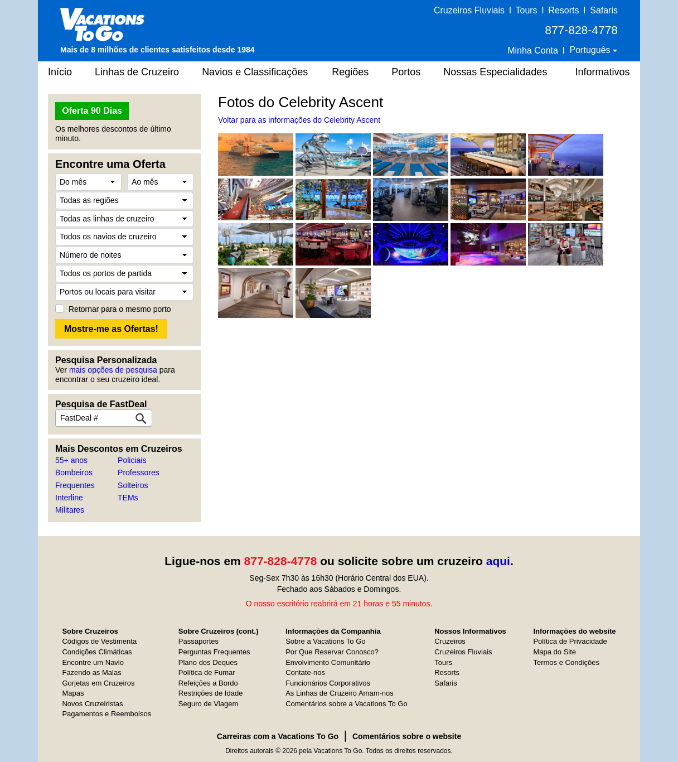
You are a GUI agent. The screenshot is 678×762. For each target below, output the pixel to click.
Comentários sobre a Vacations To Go (346, 704)
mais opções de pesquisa (113, 369)
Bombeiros (74, 472)
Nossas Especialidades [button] (495, 72)
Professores (138, 472)
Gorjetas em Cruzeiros (98, 683)
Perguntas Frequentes (214, 652)
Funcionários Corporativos (327, 683)
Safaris (604, 10)
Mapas (73, 693)
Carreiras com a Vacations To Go (277, 736)
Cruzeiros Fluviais (469, 10)
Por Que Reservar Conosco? (332, 652)
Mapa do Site (554, 652)
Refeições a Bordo (208, 683)
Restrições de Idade (210, 693)
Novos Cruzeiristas (92, 704)
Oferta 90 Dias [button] (92, 110)
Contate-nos (305, 672)
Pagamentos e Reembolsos (106, 714)
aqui (498, 560)
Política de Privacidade (570, 641)
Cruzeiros (450, 641)
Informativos (602, 72)
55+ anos (71, 460)
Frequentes (75, 485)
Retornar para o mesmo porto (120, 309)
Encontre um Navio (93, 662)
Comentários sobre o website (406, 736)
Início (60, 72)
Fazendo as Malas (91, 672)
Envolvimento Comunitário (327, 662)
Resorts (563, 10)
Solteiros (133, 485)
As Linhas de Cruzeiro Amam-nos (339, 693)
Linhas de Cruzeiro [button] (137, 72)
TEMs (128, 497)
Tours (526, 10)
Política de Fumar (206, 672)
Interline (69, 497)
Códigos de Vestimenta (99, 641)
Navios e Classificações (255, 72)
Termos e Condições (566, 662)
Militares (69, 509)
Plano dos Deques (208, 662)
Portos (405, 72)
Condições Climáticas (97, 652)
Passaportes (198, 641)
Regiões (350, 72)
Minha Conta (532, 50)
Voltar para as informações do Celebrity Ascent (299, 119)
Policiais (132, 460)
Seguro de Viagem (208, 704)
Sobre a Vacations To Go (325, 641)
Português (591, 50)
